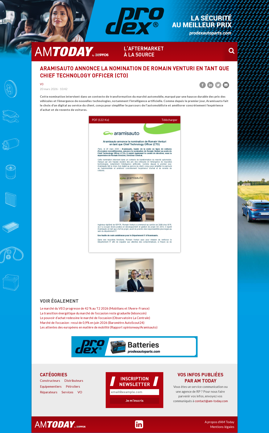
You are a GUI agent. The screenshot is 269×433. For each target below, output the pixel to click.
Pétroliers (73, 386)
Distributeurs (73, 380)
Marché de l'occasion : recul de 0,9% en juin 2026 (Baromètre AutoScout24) (92, 322)
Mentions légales (222, 427)
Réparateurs (48, 392)
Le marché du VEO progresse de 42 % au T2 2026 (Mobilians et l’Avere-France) (94, 308)
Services (67, 392)
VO (42, 84)
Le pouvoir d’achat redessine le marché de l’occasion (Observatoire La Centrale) (95, 318)
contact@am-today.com (211, 401)
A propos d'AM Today (219, 422)
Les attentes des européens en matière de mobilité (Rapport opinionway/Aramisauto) (98, 327)
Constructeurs (50, 380)
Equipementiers (51, 386)
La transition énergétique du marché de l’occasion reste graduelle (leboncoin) (93, 313)
